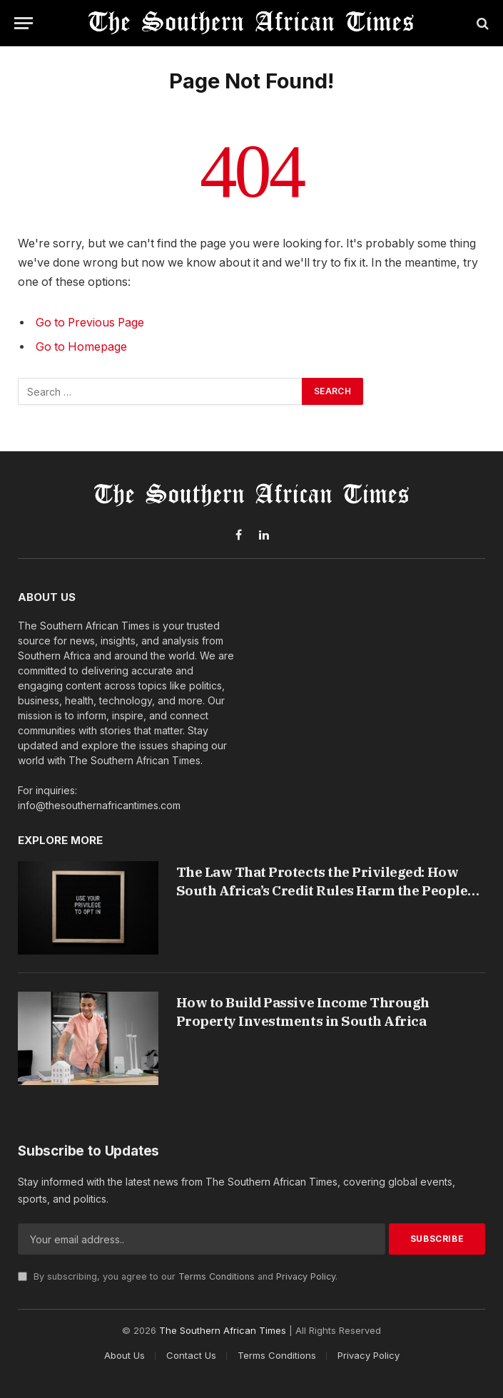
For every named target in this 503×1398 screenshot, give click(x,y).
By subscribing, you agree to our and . (177, 1276)
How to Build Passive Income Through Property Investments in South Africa (303, 1011)
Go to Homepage (81, 347)
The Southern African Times (222, 1330)
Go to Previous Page (90, 322)
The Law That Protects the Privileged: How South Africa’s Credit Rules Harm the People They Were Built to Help (322, 881)
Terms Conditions (216, 1276)
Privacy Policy (305, 1276)
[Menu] (23, 23)
